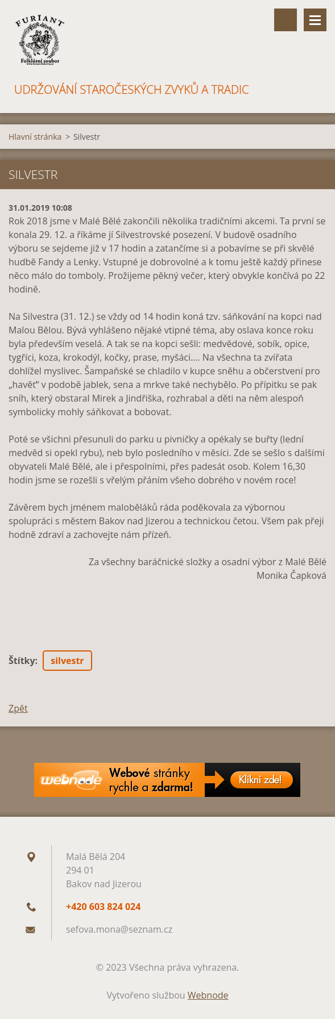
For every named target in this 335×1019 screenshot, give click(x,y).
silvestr (67, 660)
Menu (315, 20)
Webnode (208, 995)
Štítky (22, 660)
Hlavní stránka (35, 136)
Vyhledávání (285, 20)
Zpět (18, 708)
